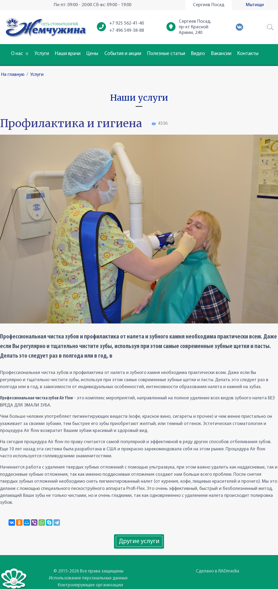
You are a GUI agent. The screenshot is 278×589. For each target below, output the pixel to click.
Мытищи (255, 5)
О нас (19, 53)
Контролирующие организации (90, 585)
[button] (270, 27)
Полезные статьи (166, 53)
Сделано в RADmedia (217, 571)
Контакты (247, 53)
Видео (198, 53)
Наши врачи (68, 53)
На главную (12, 74)
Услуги (42, 53)
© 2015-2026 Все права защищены (88, 571)
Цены (92, 53)
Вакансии (221, 53)
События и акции (122, 53)
